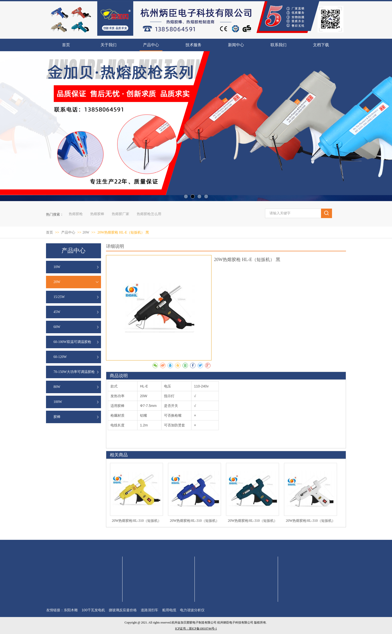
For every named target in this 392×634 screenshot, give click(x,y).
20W (85, 232)
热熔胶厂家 (120, 214)
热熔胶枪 (76, 214)
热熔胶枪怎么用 (149, 214)
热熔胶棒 (97, 214)
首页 (49, 232)
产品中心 (68, 232)
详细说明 (115, 246)
